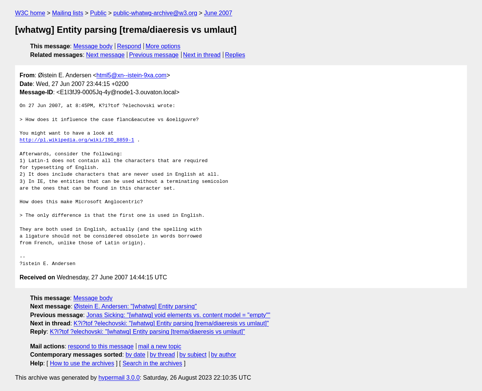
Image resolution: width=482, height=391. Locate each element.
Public (98, 13)
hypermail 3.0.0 (118, 377)
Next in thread (202, 55)
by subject (192, 354)
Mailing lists (67, 13)
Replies (235, 55)
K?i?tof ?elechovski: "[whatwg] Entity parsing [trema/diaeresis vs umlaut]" (171, 323)
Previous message (154, 55)
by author (223, 354)
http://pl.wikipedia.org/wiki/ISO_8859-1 (77, 140)
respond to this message (100, 346)
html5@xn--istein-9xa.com (131, 75)
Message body (93, 46)
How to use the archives (82, 363)
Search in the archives (152, 363)
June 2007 (218, 13)
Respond (129, 46)
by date (135, 354)
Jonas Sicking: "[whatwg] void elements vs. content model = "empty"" (178, 315)
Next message (105, 55)
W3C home (30, 13)
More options (163, 46)
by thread (162, 354)
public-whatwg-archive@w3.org (155, 13)
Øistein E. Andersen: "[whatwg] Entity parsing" (135, 306)
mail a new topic (160, 346)
